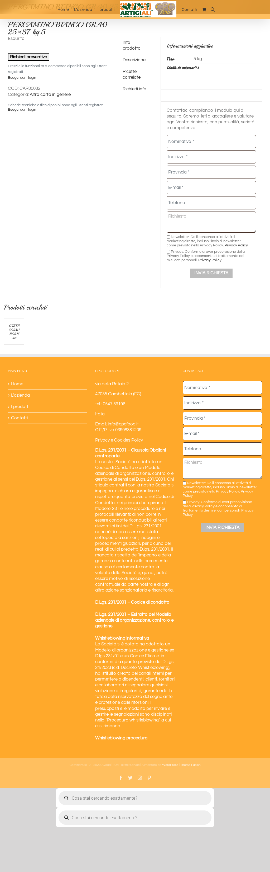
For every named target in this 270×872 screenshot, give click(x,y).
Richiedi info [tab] (134, 89)
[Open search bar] (212, 9)
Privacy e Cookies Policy (119, 440)
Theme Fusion (190, 765)
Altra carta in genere (50, 94)
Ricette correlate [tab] (132, 74)
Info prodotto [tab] (132, 45)
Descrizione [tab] (134, 60)
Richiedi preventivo (28, 57)
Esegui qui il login (22, 77)
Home (17, 384)
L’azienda (20, 395)
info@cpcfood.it (123, 424)
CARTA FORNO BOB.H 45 (14, 332)
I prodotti (20, 406)
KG (196, 67)
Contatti (19, 418)
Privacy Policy (236, 245)
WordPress (170, 765)
